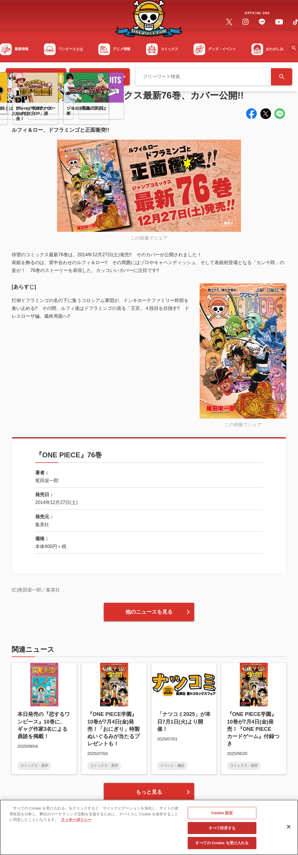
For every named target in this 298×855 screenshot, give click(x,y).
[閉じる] (288, 829)
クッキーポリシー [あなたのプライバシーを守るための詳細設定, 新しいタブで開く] (76, 822)
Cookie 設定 (222, 815)
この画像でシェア (149, 238)
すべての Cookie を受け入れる (222, 845)
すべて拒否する (222, 830)
